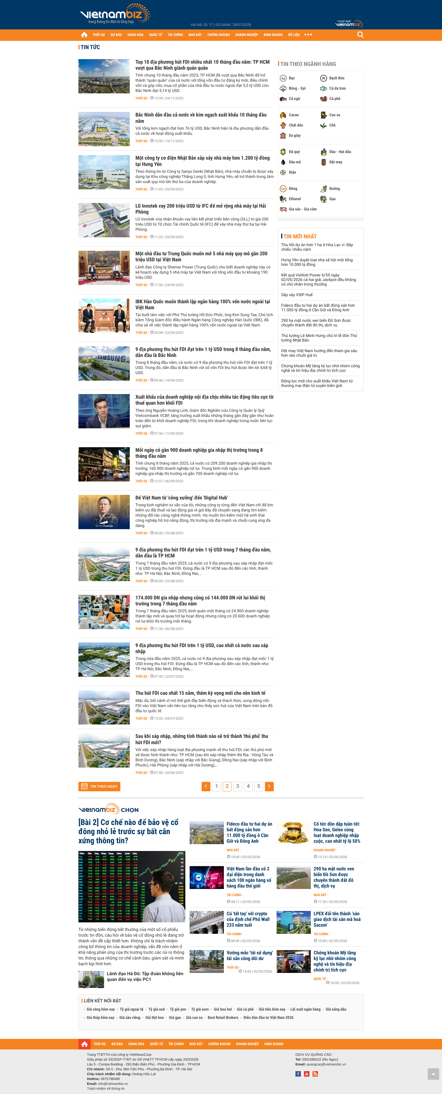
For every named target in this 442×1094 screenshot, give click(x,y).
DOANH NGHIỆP (246, 35)
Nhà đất (233, 850)
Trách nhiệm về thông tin (106, 1089)
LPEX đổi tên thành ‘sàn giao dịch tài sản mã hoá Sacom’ (337, 919)
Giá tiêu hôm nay (272, 1009)
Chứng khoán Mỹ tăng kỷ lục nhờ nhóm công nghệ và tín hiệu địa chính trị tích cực (320, 368)
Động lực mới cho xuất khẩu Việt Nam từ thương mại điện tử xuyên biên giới (317, 383)
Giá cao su (194, 1018)
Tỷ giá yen (178, 1009)
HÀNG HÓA (136, 35)
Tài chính (234, 895)
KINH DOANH (273, 35)
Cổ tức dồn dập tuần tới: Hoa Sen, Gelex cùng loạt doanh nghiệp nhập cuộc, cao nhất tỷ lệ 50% (337, 832)
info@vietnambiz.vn (113, 1084)
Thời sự (141, 98)
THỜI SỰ (99, 35)
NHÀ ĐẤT (195, 35)
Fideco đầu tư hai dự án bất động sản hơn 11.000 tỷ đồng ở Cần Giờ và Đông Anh (318, 307)
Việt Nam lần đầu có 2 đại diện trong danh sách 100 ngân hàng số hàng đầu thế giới (249, 877)
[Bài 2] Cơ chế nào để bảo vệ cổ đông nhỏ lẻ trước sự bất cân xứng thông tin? (128, 831)
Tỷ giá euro (200, 1009)
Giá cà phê (245, 1009)
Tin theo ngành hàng (308, 64)
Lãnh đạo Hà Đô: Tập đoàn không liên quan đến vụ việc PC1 (145, 976)
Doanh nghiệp (324, 850)
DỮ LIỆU (294, 35)
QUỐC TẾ (155, 35)
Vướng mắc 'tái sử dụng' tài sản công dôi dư (250, 955)
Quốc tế (320, 979)
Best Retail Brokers (223, 1018)
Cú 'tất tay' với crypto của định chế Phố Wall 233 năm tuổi (248, 919)
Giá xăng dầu (336, 1009)
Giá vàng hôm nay (101, 1009)
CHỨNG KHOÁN (219, 35)
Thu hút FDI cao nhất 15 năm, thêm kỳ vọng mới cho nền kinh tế (200, 693)
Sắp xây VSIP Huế (297, 295)
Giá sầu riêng (129, 1018)
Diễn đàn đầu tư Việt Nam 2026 (268, 1018)
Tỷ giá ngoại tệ (131, 1009)
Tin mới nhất (300, 236)
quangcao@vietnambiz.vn (326, 1064)
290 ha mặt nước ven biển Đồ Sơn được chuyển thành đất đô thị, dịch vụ (316, 323)
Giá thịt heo (154, 1018)
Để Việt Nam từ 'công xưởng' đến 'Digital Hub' (181, 498)
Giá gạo (175, 1018)
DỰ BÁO (116, 35)
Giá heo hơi (223, 1009)
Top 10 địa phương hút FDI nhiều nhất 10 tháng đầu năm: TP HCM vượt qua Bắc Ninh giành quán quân (202, 65)
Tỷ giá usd (157, 1009)
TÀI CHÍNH (175, 35)
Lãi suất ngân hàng (306, 1009)
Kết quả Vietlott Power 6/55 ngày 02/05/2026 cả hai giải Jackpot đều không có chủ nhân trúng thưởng (318, 280)
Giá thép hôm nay (100, 1018)
